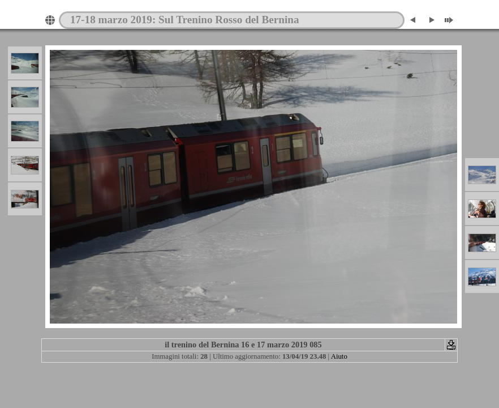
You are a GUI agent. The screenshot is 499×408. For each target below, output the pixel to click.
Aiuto (339, 356)
